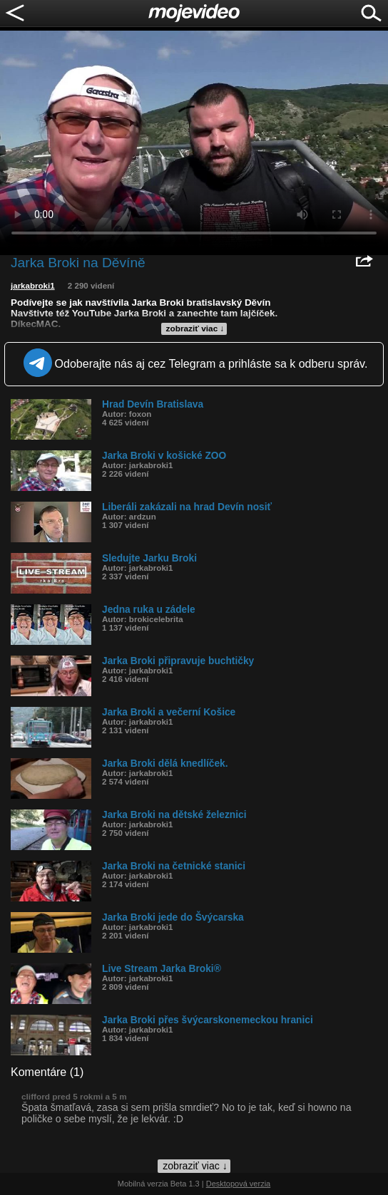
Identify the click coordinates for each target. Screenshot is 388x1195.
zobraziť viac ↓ (195, 328)
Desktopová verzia (238, 1183)
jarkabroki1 (33, 285)
